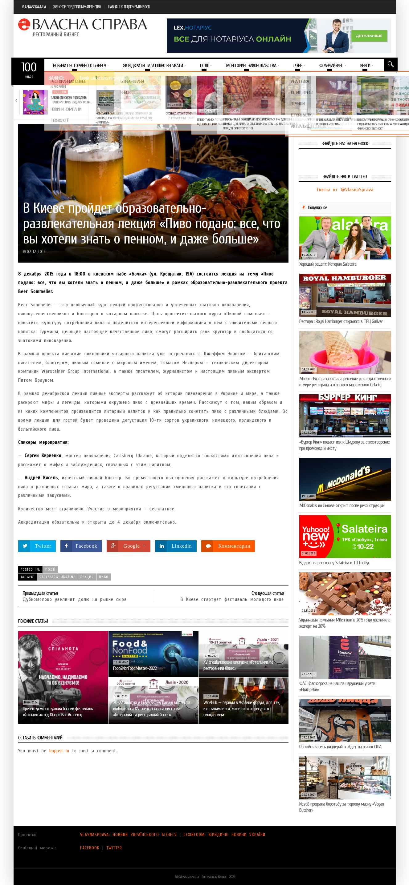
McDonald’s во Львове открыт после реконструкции (341, 505)
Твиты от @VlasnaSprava (345, 189)
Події (50, 569)
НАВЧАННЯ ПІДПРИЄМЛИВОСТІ (128, 7)
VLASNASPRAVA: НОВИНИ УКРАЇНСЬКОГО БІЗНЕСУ (128, 834)
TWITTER (114, 848)
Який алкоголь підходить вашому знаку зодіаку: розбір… (71, 100)
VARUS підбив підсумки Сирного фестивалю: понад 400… (289, 102)
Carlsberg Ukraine (57, 577)
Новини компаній (142, 92)
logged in (59, 751)
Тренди (60, 92)
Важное (56, 78)
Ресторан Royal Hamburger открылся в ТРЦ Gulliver (340, 321)
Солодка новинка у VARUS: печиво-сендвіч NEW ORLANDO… (365, 100)
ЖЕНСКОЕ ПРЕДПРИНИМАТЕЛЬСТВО (77, 7)
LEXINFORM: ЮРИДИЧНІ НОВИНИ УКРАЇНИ (224, 834)
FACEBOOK (90, 848)
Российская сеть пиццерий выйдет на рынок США (340, 747)
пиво (103, 577)
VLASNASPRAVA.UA (34, 7)
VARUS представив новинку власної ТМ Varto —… (215, 100)
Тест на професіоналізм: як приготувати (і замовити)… (143, 100)
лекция (87, 577)
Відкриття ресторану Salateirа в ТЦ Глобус (334, 562)
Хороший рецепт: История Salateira (327, 264)
